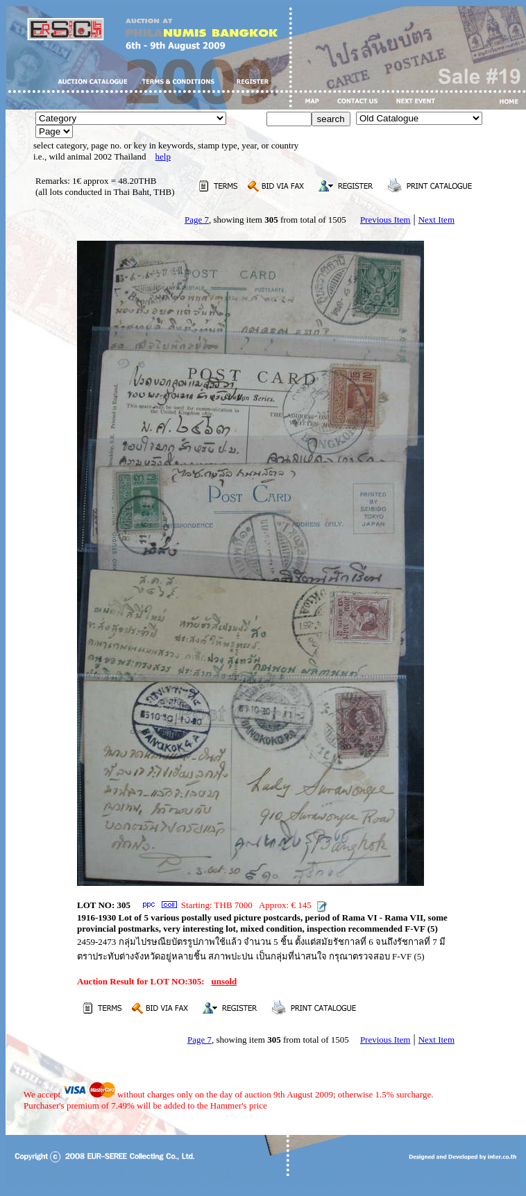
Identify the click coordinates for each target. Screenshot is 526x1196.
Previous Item (385, 219)
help (163, 156)
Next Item (436, 219)
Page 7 (197, 219)
